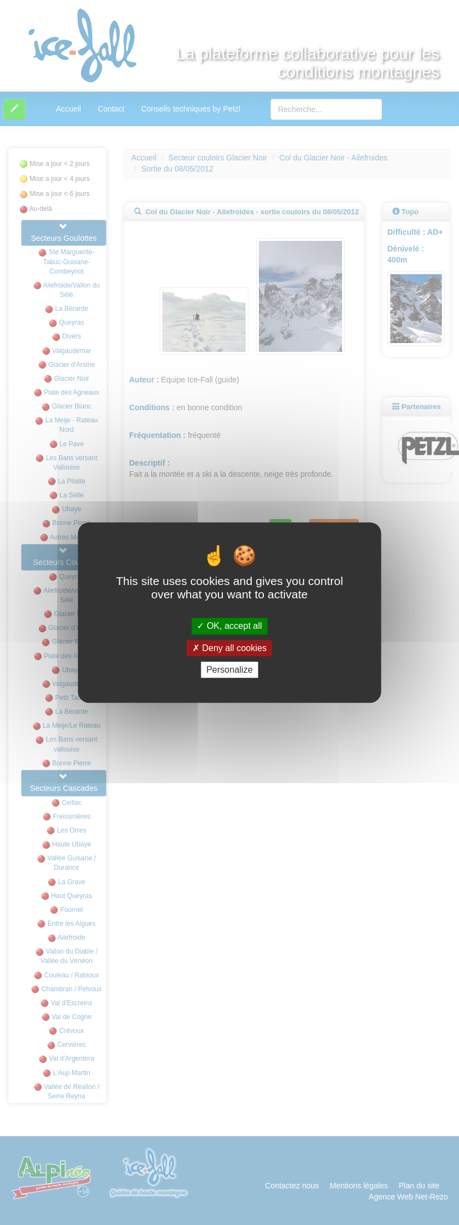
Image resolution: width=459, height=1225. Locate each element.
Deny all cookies (229, 648)
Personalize (229, 669)
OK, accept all (229, 626)
